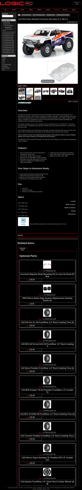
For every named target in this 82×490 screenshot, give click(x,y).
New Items (65, 9)
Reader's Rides (55, 130)
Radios (31, 9)
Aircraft (14, 9)
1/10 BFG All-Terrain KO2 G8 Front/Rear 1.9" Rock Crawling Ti (47, 345)
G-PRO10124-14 (49, 341)
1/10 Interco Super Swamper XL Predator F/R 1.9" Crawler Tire (47, 459)
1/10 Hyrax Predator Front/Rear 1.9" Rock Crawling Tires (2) (47, 368)
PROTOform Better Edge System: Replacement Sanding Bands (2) (47, 299)
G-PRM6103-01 (49, 295)
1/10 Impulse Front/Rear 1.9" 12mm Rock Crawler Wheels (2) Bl (47, 483)
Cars (5, 9)
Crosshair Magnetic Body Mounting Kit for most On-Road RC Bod (47, 275)
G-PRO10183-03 (49, 432)
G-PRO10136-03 (49, 387)
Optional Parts (22, 249)
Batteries (39, 9)
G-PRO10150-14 (49, 411)
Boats (22, 9)
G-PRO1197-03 (49, 454)
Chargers (48, 9)
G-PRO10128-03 (49, 365)
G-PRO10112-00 (49, 319)
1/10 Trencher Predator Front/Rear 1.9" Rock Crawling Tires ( (47, 436)
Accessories (57, 9)
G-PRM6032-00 (49, 271)
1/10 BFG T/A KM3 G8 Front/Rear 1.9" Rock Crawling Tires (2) (47, 414)
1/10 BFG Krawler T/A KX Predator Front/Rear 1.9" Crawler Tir (47, 391)
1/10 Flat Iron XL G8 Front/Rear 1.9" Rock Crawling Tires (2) (47, 322)
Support (73, 9)
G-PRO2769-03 (49, 478)
